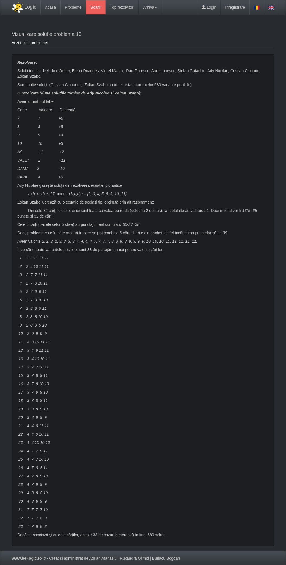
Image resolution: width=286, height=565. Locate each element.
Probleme (73, 7)
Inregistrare (235, 7)
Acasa (50, 7)
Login (209, 7)
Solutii (95, 7)
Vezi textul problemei (30, 43)
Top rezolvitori (122, 7)
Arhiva (150, 7)
